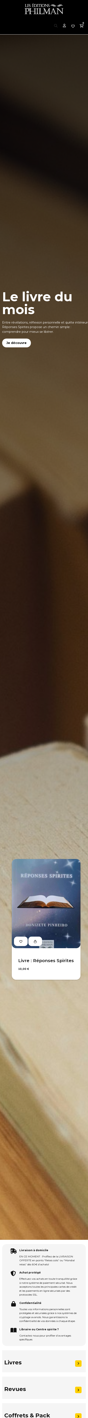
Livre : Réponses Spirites (46, 960)
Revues (15, 1389)
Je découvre (16, 343)
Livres (13, 1362)
